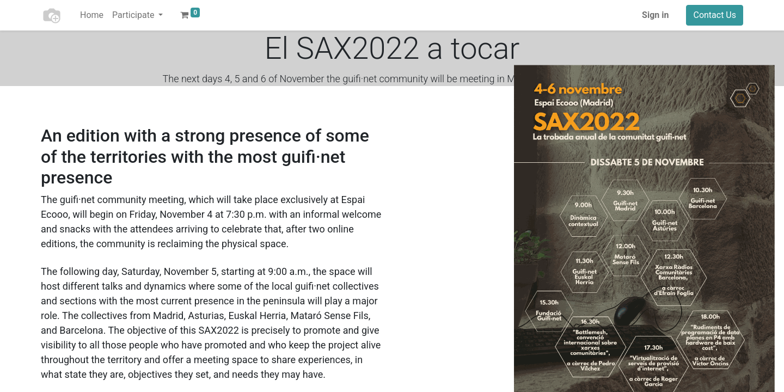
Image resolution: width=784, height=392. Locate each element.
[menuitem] (92, 15)
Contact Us (714, 15)
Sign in (655, 15)
